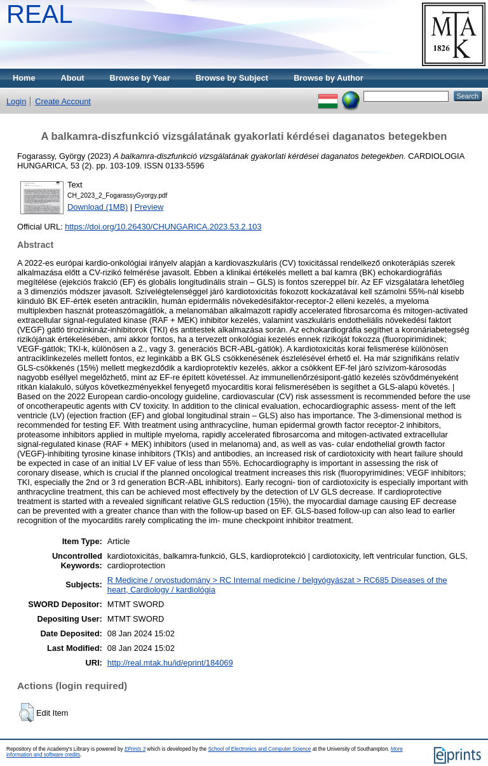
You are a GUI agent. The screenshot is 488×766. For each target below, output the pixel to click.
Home (24, 78)
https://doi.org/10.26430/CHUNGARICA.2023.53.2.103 (163, 226)
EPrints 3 (135, 749)
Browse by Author (328, 78)
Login (16, 101)
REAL (39, 14)
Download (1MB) (97, 207)
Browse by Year (140, 78)
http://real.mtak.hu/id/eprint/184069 (170, 662)
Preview (149, 207)
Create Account (63, 101)
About (73, 78)
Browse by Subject (232, 78)
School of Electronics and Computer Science (259, 749)
